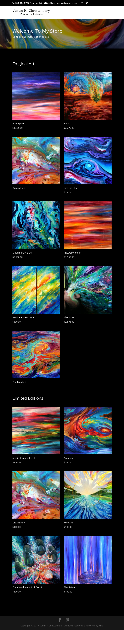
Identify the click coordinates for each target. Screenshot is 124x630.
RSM (101, 625)
